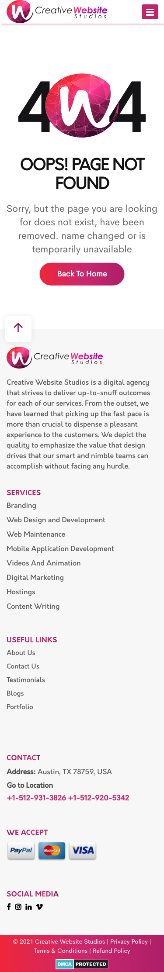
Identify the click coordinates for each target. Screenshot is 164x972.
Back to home (82, 274)
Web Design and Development (56, 520)
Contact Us (23, 666)
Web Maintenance (36, 534)
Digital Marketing (35, 578)
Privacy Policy (129, 942)
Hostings (21, 592)
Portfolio (20, 707)
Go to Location (30, 786)
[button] (150, 11)
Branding (21, 505)
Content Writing (33, 606)
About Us (21, 653)
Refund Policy (111, 951)
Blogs (15, 693)
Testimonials (26, 680)
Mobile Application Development (60, 549)
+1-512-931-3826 (36, 798)
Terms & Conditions (60, 951)
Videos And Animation (44, 563)
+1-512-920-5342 (98, 798)
